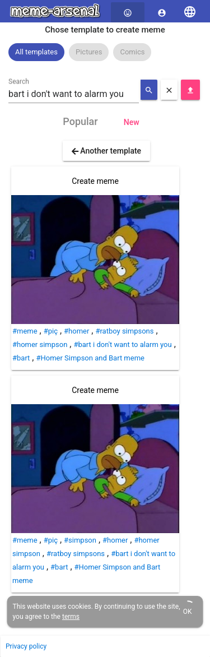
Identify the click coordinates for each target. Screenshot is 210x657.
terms (71, 617)
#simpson (80, 540)
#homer (76, 331)
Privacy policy (26, 646)
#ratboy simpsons (124, 331)
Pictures (89, 52)
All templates (36, 52)
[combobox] (73, 94)
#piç (51, 331)
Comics (132, 52)
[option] (36, 52)
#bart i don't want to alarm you (122, 344)
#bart (21, 358)
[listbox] (105, 52)
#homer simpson (39, 344)
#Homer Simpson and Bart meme (90, 358)
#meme (25, 331)
